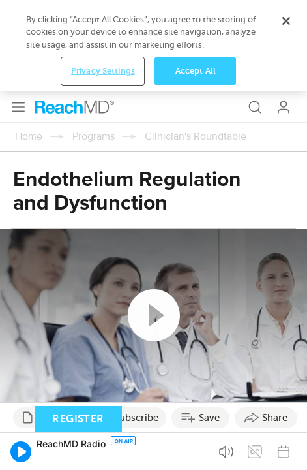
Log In (283, 16)
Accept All (195, 450)
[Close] (286, 400)
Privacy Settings (103, 450)
